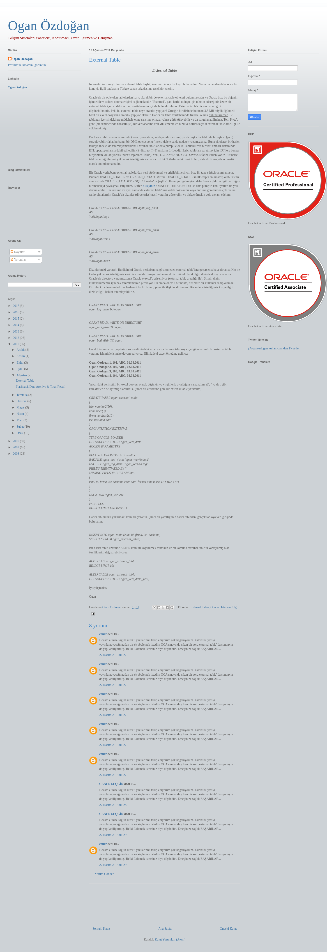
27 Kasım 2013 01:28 (113, 805)
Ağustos (22, 375)
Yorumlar (18, 259)
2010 (16, 441)
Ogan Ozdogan (112, 607)
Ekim (20, 362)
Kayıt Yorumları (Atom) (170, 939)
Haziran (21, 401)
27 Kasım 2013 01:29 (113, 835)
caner (103, 634)
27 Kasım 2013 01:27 (113, 655)
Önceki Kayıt (228, 928)
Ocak (20, 433)
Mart (19, 420)
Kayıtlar (17, 252)
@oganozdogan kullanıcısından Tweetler (274, 348)
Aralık (20, 349)
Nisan (20, 413)
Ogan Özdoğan (49, 25)
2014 (16, 325)
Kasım (20, 356)
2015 (16, 318)
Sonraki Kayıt (101, 928)
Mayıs (20, 407)
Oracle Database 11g (223, 607)
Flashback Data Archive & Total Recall (40, 386)
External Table (199, 607)
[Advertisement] (164, 903)
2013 (16, 331)
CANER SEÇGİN (111, 784)
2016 (16, 312)
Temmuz (22, 395)
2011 (16, 344)
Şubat (20, 426)
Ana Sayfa (165, 928)
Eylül (20, 369)
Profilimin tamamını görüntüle (27, 65)
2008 (16, 453)
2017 (16, 305)
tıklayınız (149, 186)
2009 (16, 447)
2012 (16, 338)
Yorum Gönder (104, 874)
